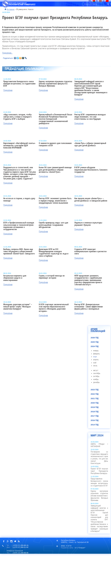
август (95, 370)
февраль (96, 354)
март (95, 357)
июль (95, 366)
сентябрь (96, 373)
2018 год (94, 412)
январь (96, 351)
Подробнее (7, 90)
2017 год (94, 416)
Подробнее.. (7, 53)
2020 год (94, 403)
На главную (10, 9)
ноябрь (96, 379)
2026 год (94, 338)
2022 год (94, 394)
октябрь (96, 376)
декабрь (96, 382)
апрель (96, 360)
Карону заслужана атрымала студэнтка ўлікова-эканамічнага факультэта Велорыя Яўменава (99, 495)
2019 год (94, 407)
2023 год (94, 390)
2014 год (94, 425)
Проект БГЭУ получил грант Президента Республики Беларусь (99, 471)
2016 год (94, 420)
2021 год (94, 398)
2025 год (94, 342)
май (94, 363)
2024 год (94, 346)
